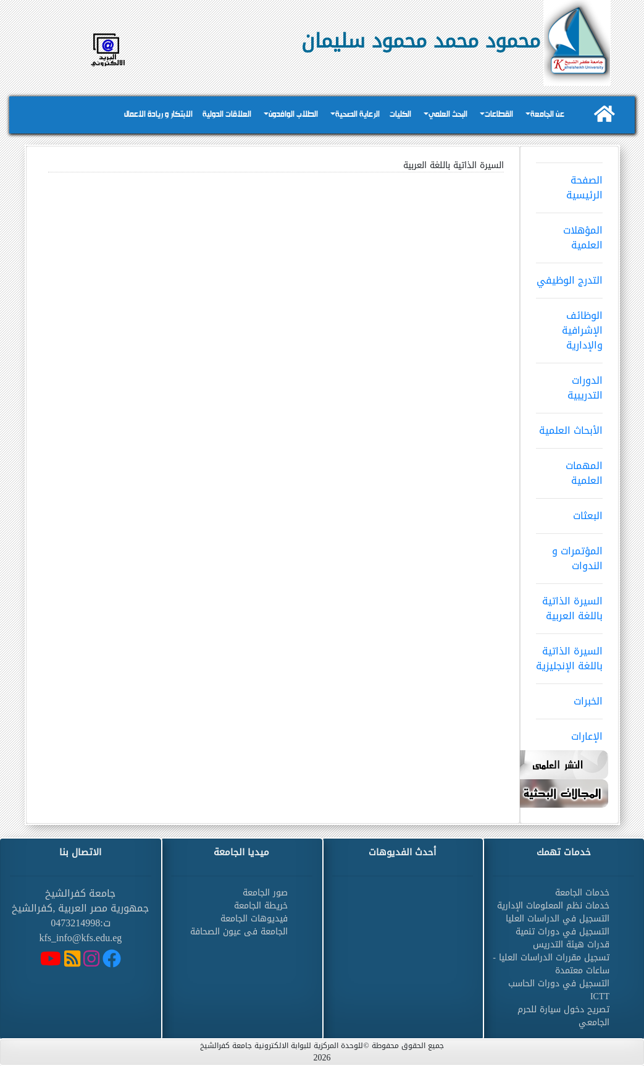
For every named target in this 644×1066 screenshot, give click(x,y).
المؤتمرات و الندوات (569, 554)
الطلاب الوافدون (293, 114)
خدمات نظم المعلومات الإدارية (553, 905)
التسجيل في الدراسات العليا (557, 918)
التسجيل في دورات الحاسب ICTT (558, 990)
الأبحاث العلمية (569, 426)
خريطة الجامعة (261, 905)
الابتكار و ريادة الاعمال (158, 114)
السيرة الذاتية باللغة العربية (569, 604)
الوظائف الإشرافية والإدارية (569, 326)
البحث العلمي (448, 114)
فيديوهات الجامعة (254, 918)
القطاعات (499, 114)
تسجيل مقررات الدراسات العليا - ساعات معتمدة (551, 964)
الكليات (400, 114)
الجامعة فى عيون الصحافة (239, 931)
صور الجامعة (265, 892)
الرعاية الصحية (357, 114)
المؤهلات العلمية (569, 234)
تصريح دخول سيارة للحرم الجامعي (563, 1016)
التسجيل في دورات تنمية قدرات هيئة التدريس (562, 938)
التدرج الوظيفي (569, 276)
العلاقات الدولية (227, 114)
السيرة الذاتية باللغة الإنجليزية (569, 654)
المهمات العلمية (569, 469)
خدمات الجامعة (582, 892)
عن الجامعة (547, 114)
